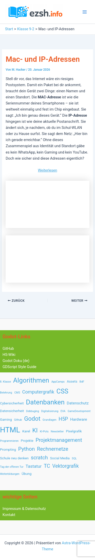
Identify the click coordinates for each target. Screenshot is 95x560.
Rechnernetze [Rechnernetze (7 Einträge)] (52, 449)
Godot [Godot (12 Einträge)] (32, 418)
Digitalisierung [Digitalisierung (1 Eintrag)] (50, 411)
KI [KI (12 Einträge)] (34, 430)
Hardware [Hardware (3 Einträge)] (78, 419)
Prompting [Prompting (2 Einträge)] (8, 449)
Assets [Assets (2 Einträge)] (72, 381)
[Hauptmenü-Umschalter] (84, 12)
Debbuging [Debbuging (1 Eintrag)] (32, 411)
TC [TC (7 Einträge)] (47, 466)
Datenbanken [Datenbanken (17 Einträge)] (45, 402)
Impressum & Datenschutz (24, 508)
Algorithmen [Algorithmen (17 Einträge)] (31, 380)
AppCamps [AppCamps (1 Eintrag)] (58, 381)
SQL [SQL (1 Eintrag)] (74, 458)
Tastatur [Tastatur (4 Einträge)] (34, 466)
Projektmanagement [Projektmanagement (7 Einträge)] (58, 440)
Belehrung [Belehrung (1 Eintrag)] (6, 392)
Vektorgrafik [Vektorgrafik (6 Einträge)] (65, 466)
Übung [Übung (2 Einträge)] (26, 474)
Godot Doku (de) (16, 360)
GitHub (8, 348)
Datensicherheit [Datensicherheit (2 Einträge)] (12, 411)
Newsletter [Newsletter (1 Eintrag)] (57, 431)
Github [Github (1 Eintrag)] (18, 419)
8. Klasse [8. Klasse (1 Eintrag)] (5, 381)
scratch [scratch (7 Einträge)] (39, 458)
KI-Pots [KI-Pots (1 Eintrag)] (44, 431)
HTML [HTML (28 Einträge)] (10, 430)
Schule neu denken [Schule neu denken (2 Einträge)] (14, 458)
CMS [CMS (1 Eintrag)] (17, 392)
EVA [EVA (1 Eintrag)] (63, 411)
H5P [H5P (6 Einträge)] (63, 419)
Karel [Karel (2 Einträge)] (26, 431)
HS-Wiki (9, 354)
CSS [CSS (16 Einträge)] (62, 391)
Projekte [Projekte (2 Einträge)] (27, 440)
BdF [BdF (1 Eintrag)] (82, 381)
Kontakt (9, 514)
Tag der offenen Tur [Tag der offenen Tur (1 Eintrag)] (11, 466)
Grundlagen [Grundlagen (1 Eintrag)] (49, 419)
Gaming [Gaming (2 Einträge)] (6, 419)
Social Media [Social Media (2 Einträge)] (60, 458)
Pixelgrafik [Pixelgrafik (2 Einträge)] (74, 431)
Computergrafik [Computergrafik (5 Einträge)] (38, 392)
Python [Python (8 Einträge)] (26, 449)
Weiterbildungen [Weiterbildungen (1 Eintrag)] (10, 474)
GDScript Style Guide (19, 367)
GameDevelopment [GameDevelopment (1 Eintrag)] (79, 411)
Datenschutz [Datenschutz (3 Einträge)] (78, 403)
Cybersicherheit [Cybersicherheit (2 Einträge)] (12, 403)
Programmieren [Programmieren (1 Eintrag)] (9, 441)
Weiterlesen (47, 170)
